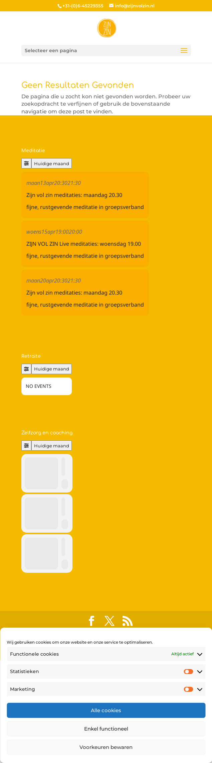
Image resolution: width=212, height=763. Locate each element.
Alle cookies (106, 710)
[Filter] (26, 163)
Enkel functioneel (106, 729)
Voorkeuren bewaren (106, 747)
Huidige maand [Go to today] (51, 163)
